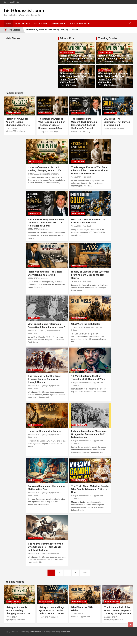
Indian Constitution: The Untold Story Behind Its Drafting (45, 273)
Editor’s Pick (40, 23)
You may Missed (15, 581)
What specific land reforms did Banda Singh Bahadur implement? (46, 326)
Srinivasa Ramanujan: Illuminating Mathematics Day (46, 488)
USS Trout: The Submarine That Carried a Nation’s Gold (117, 121)
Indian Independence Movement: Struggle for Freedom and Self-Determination (89, 434)
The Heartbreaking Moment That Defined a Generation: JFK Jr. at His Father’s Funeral (84, 123)
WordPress (65, 631)
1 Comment (32, 333)
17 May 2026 (65, 61)
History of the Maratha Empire (44, 431)
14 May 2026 (76, 281)
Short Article (22, 23)
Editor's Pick (67, 38)
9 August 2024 (33, 386)
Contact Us (57, 23)
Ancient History (67, 52)
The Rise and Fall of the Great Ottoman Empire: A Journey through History (44, 379)
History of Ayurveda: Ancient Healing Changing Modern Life (53, 30)
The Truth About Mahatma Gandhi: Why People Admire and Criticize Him (90, 489)
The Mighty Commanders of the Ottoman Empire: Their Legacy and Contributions (45, 546)
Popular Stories (14, 92)
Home (8, 23)
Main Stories (13, 38)
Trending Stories (107, 38)
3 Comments (76, 385)
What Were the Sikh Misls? (85, 324)
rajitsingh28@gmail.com (80, 61)
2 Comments (76, 330)
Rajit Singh (75, 85)
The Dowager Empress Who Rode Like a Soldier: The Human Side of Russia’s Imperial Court (75, 77)
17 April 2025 (33, 330)
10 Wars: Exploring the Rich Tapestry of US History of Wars (88, 378)
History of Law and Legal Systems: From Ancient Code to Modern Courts (90, 274)
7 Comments (33, 388)
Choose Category (78, 23)
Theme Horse (35, 631)
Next (84, 573)
